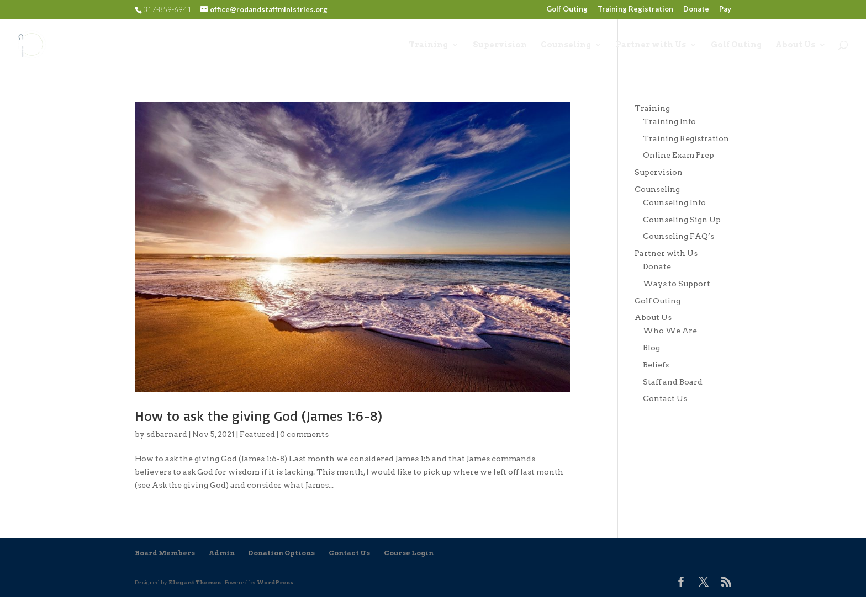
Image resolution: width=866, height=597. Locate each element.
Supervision (500, 45)
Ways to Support (676, 283)
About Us (795, 45)
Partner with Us (651, 45)
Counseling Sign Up (682, 219)
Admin (222, 552)
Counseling (566, 45)
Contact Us (665, 398)
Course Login (409, 552)
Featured (257, 434)
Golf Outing (567, 9)
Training (428, 45)
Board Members (165, 552)
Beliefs (656, 364)
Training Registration (635, 9)
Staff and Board (673, 381)
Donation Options (282, 552)
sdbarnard (166, 434)
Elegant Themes (194, 582)
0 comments (304, 434)
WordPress (275, 582)
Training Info (669, 121)
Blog (651, 347)
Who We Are (670, 330)
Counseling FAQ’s (678, 236)
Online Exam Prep (678, 155)
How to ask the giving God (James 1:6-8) (258, 415)
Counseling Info (674, 202)
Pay (725, 9)
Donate (696, 9)
